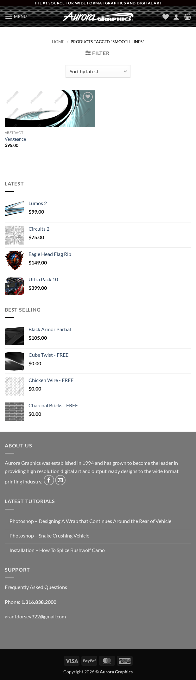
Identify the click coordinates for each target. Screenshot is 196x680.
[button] (16, 16)
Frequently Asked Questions (36, 587)
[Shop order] (98, 71)
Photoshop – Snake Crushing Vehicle (49, 535)
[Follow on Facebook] (49, 480)
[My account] (176, 17)
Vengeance (15, 139)
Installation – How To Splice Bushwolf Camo (57, 550)
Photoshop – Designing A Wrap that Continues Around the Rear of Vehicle (90, 521)
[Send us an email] (60, 480)
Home (58, 41)
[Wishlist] (165, 17)
